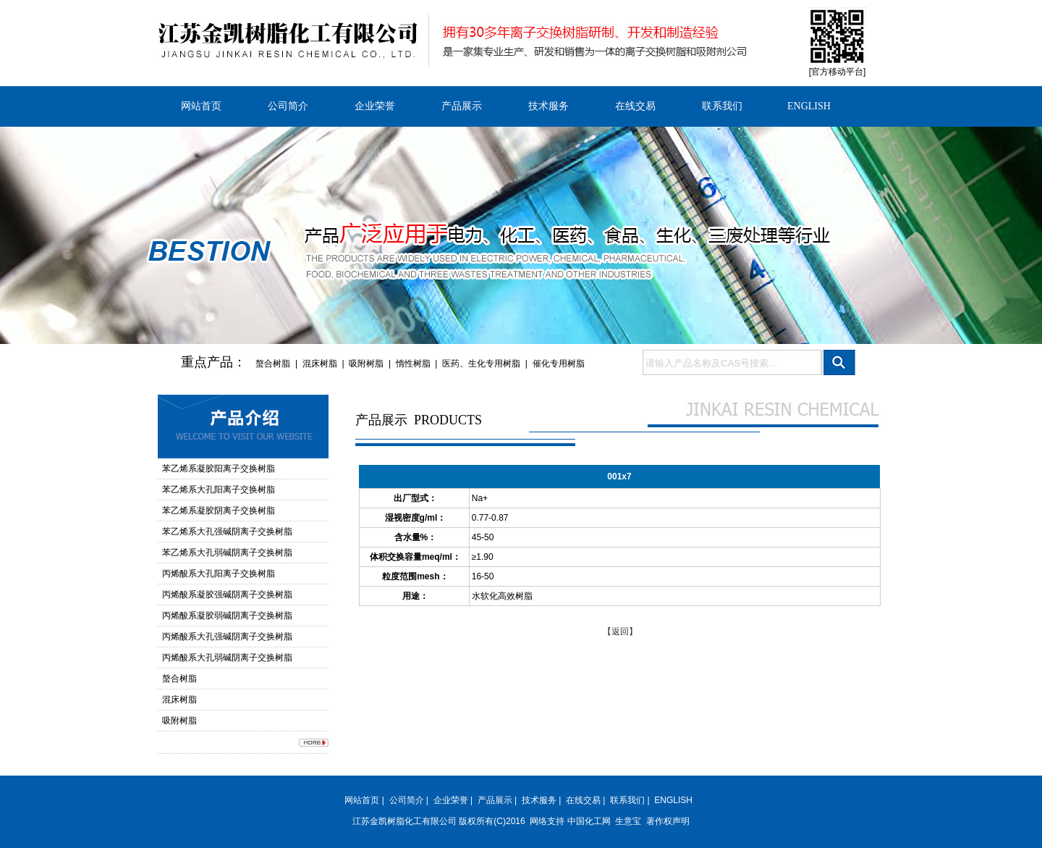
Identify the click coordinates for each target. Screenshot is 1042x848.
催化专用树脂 (559, 363)
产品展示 (461, 106)
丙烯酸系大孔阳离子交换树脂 (218, 573)
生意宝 (628, 821)
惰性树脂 (413, 363)
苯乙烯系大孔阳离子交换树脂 (218, 489)
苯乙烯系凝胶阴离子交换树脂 (218, 510)
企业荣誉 (375, 106)
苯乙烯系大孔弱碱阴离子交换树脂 (227, 552)
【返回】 (620, 631)
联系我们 (722, 106)
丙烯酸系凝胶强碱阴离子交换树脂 (227, 594)
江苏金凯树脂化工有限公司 (404, 821)
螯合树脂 (272, 363)
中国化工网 (589, 821)
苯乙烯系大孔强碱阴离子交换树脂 (227, 531)
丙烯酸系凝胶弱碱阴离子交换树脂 (227, 615)
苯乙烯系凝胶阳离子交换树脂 (218, 468)
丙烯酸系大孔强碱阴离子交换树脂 (227, 636)
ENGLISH (809, 106)
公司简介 (288, 106)
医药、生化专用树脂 (481, 363)
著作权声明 (668, 821)
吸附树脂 (366, 363)
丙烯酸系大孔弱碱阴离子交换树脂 (227, 657)
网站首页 (201, 106)
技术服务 (548, 106)
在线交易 (635, 106)
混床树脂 (319, 363)
